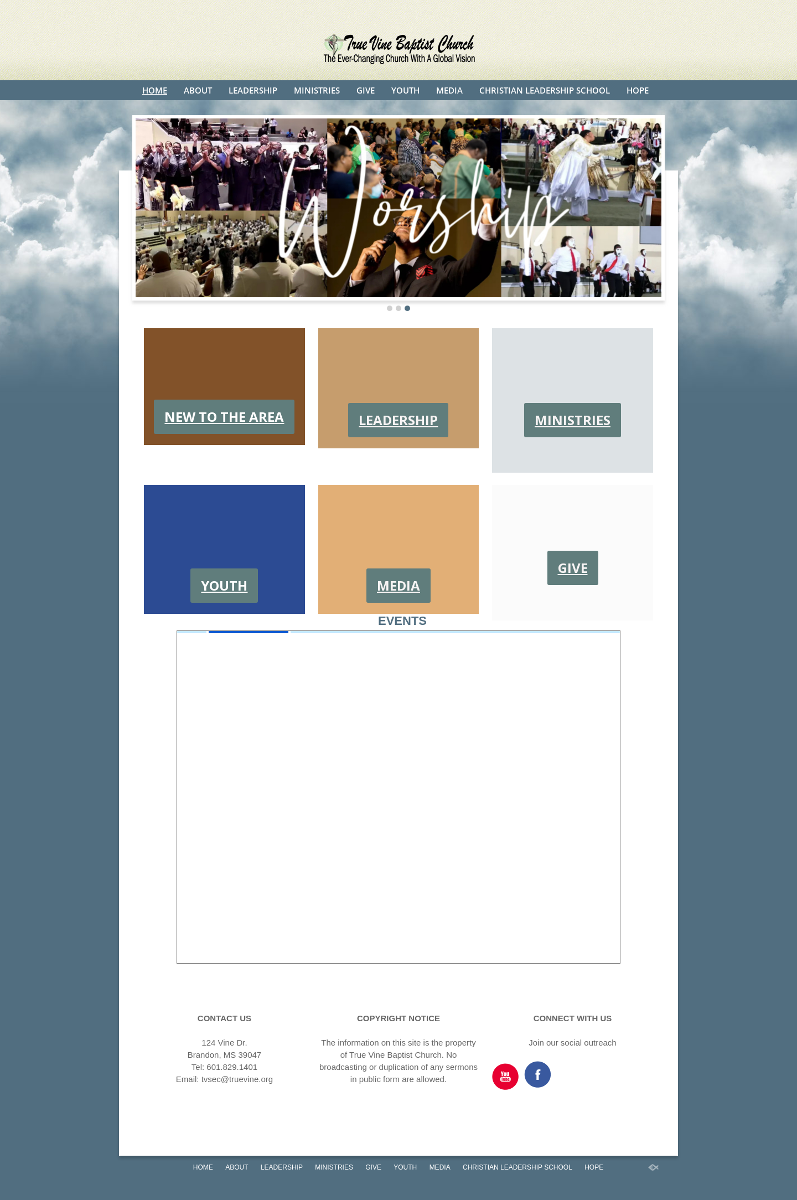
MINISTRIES (317, 90)
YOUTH (405, 90)
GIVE (365, 90)
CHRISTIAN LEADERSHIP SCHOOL (544, 90)
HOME (154, 90)
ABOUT (198, 90)
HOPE (638, 90)
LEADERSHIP (253, 90)
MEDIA (449, 90)
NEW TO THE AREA (224, 416)
